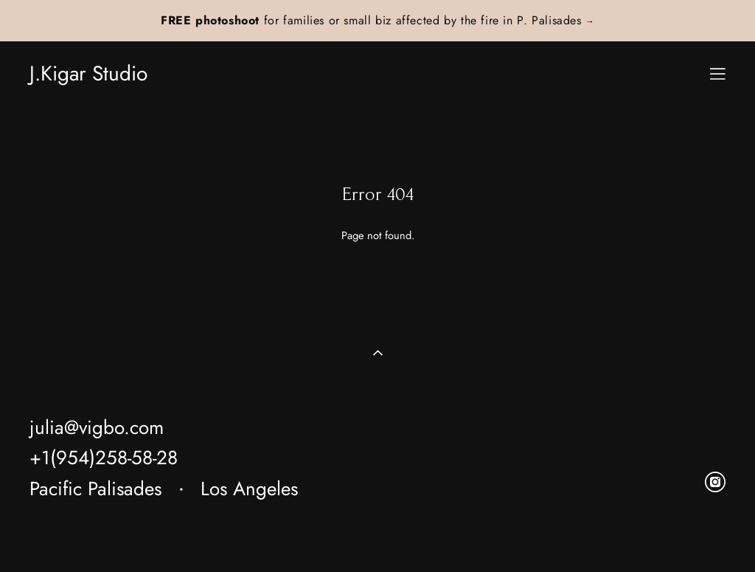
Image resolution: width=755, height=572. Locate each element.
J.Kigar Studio (88, 73)
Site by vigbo (377, 537)
